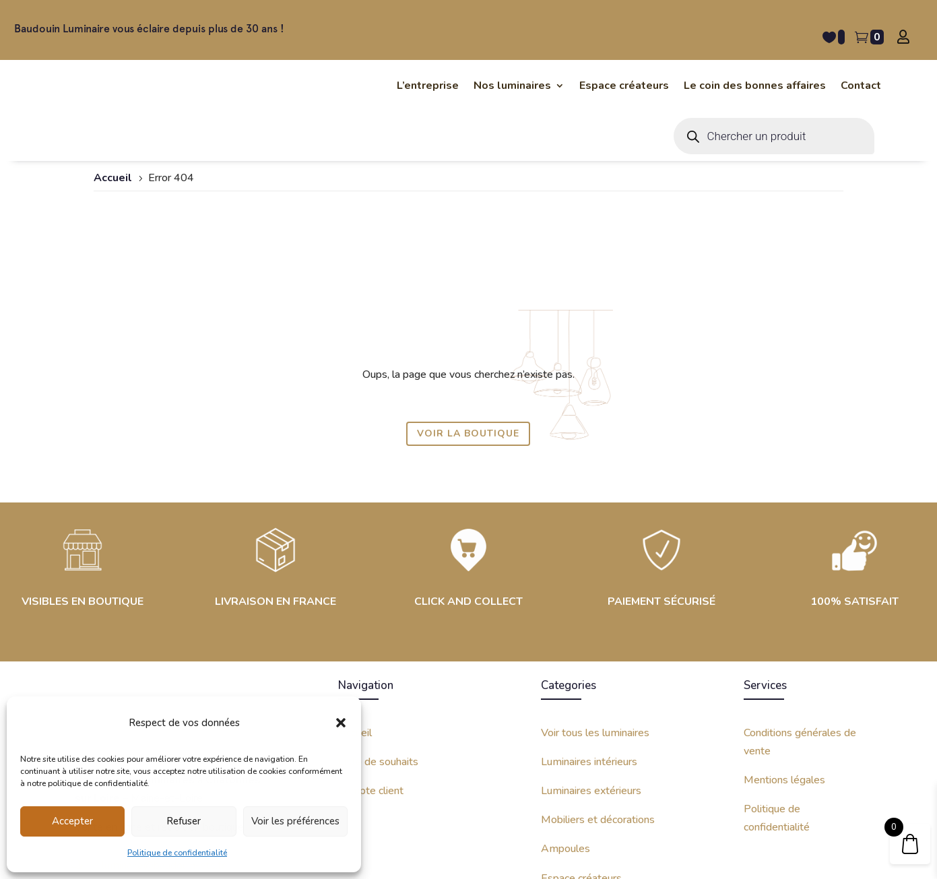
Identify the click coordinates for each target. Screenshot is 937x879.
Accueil (355, 614)
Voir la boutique (468, 315)
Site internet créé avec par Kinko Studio (761, 850)
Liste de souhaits (378, 643)
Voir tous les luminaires (595, 614)
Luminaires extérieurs (591, 672)
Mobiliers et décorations (598, 701)
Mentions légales (784, 661)
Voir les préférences (295, 821)
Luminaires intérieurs (589, 643)
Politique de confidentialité (177, 852)
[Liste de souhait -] (833, 37)
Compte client (370, 672)
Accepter (72, 821)
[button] (341, 722)
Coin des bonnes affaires (598, 788)
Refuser (183, 821)
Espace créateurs (581, 759)
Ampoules (565, 730)
